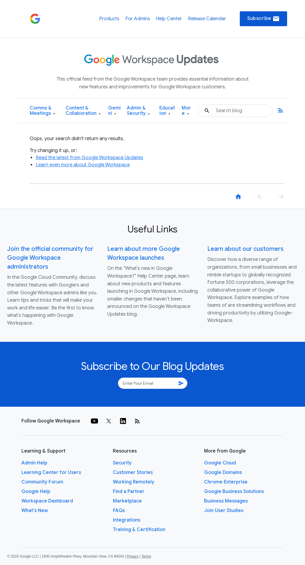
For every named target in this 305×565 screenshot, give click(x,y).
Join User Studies (223, 511)
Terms (146, 556)
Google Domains (223, 472)
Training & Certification (139, 530)
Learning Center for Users (51, 472)
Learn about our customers (245, 249)
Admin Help (34, 463)
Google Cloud (220, 463)
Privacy (133, 556)
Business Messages (226, 501)
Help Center (169, 19)
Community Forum (42, 482)
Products (109, 19)
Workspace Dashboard (47, 501)
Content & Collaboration (83, 110)
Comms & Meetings (42, 110)
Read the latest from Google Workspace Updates (89, 158)
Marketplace (127, 501)
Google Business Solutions (234, 491)
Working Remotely (133, 482)
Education (167, 110)
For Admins (137, 19)
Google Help (35, 491)
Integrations (126, 520)
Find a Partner (128, 491)
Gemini (114, 110)
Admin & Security (138, 110)
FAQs (119, 511)
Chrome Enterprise (226, 482)
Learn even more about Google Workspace (83, 165)
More (186, 110)
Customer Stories (133, 472)
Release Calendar (207, 19)
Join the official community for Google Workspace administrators (50, 257)
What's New (34, 511)
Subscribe (263, 18)
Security (122, 463)
